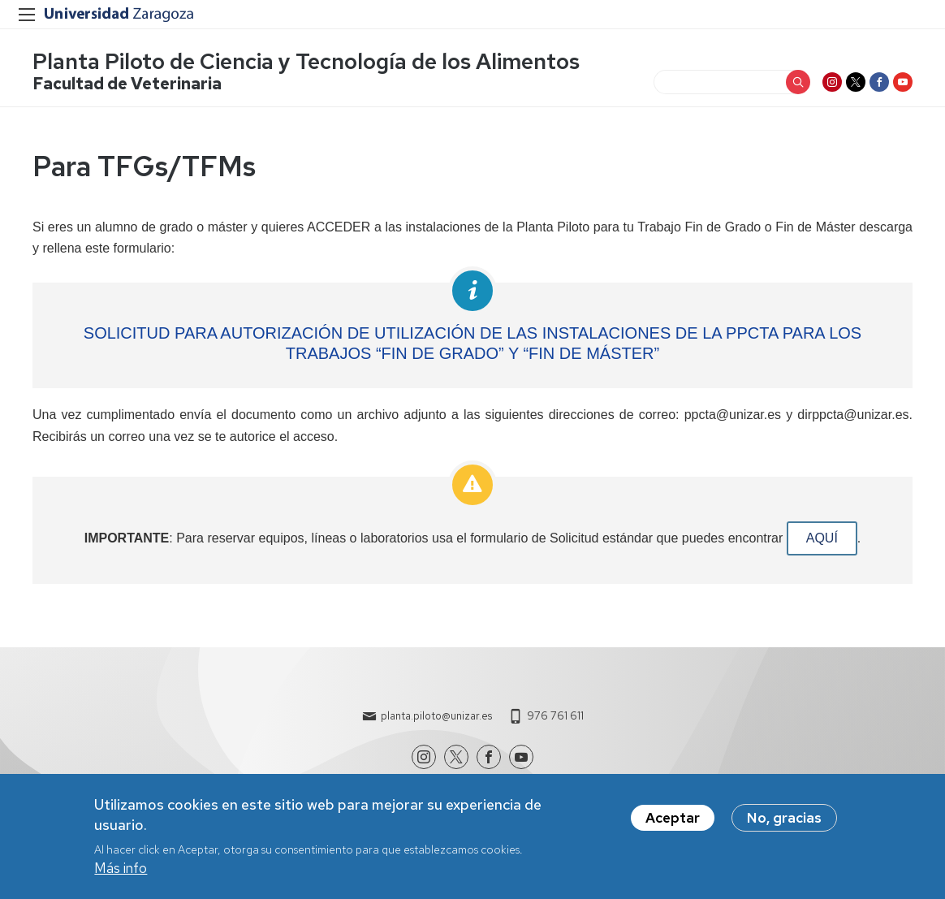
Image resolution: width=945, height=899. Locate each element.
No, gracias (784, 823)
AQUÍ (822, 538)
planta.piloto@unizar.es (436, 716)
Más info (120, 875)
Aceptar (672, 823)
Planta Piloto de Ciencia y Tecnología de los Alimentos (306, 61)
